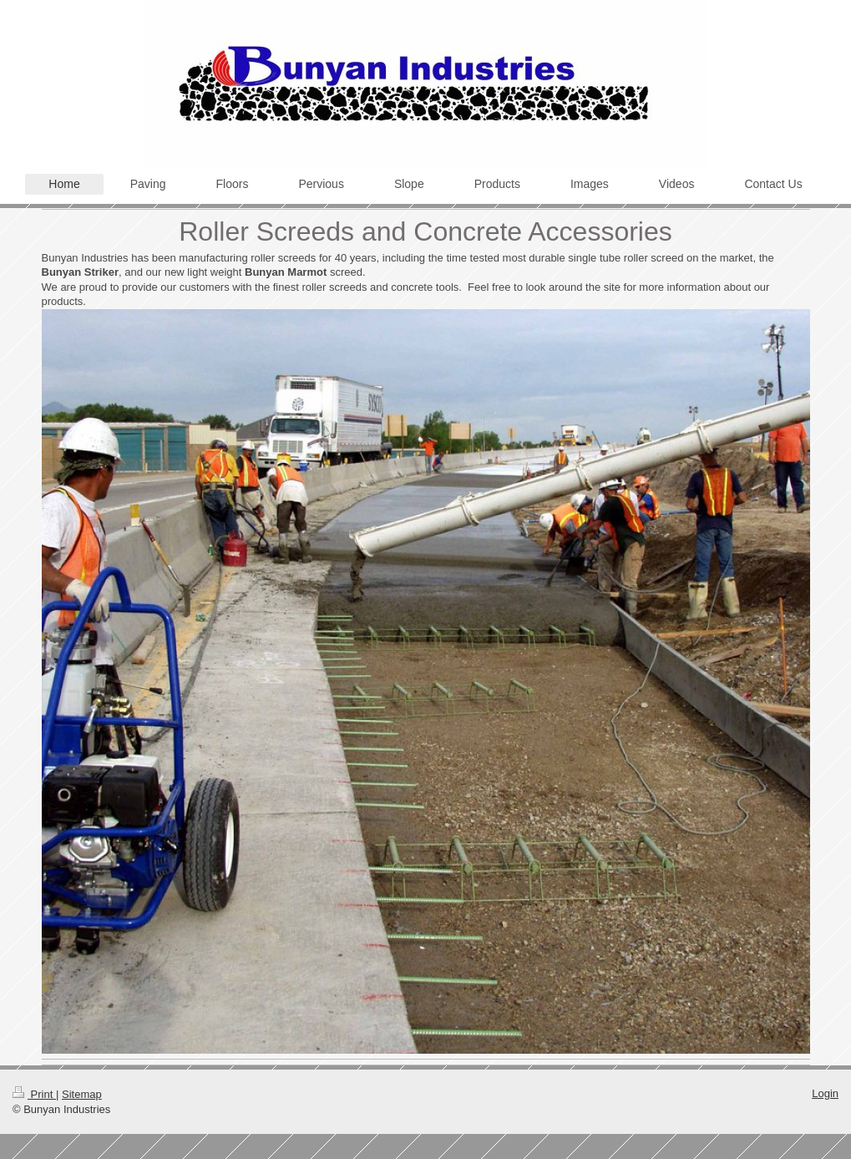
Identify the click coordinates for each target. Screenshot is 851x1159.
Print (34, 1094)
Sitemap (82, 1094)
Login (825, 1093)
